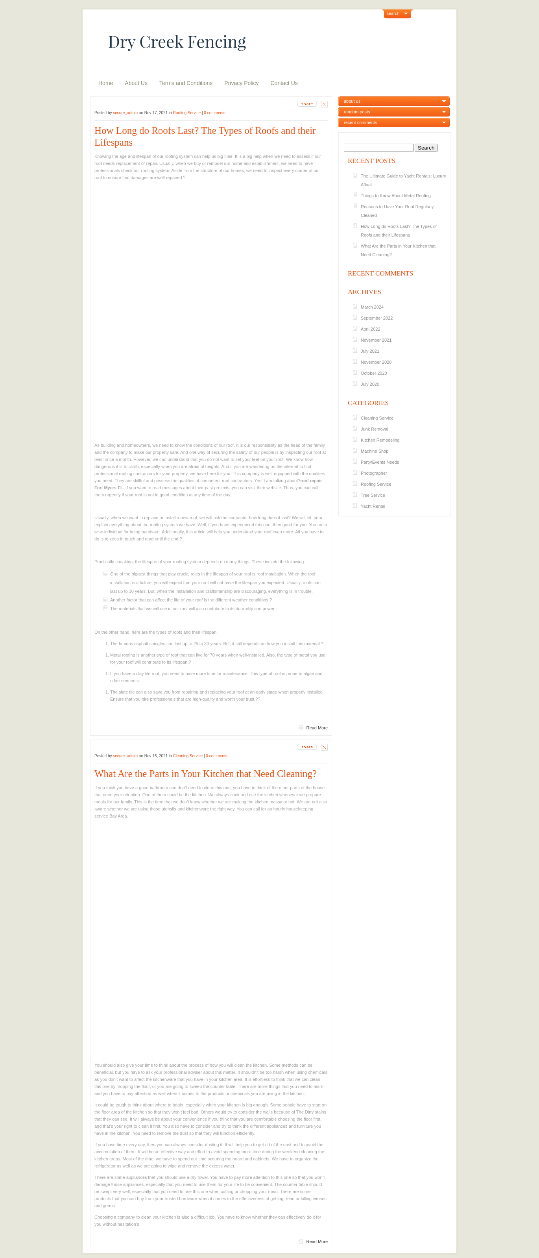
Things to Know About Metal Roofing (396, 195)
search (393, 13)
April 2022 (370, 329)
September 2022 (377, 318)
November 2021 (376, 340)
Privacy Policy (241, 83)
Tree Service (373, 495)
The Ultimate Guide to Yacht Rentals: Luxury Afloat (403, 180)
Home (105, 83)
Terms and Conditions (185, 83)
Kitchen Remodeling (380, 440)
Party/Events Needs (380, 462)
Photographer (374, 473)
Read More (317, 727)
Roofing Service (187, 113)
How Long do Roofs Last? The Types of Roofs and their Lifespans (205, 136)
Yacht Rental (373, 506)
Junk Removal (374, 429)
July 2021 (370, 351)
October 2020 (374, 373)
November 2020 (376, 362)
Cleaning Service (188, 756)
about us (352, 101)
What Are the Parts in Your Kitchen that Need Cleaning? (205, 773)
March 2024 (372, 307)
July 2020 (370, 384)
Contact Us (284, 83)
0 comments (214, 113)
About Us (136, 83)
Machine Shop (374, 451)
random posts (357, 111)
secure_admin (125, 113)
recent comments (360, 122)
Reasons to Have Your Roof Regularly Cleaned (397, 211)
